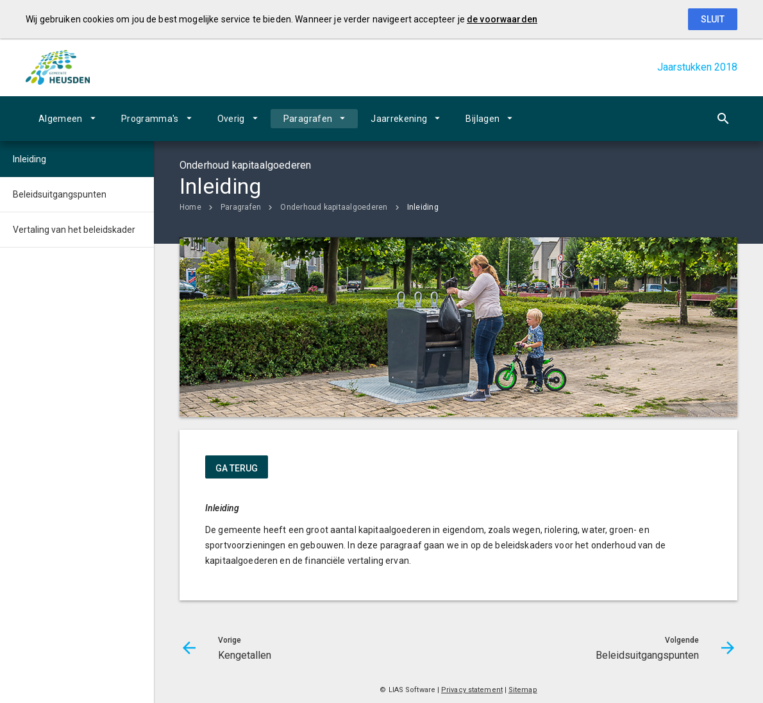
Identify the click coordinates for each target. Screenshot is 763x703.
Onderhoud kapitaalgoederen (333, 207)
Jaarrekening (399, 119)
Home (190, 207)
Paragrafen (308, 119)
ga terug (236, 468)
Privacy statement (472, 690)
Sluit (713, 19)
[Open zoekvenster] (723, 118)
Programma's (150, 119)
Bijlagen (482, 119)
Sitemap (522, 690)
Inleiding (423, 207)
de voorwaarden (502, 19)
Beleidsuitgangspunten (59, 194)
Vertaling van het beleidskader (74, 229)
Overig (231, 119)
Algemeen (60, 119)
